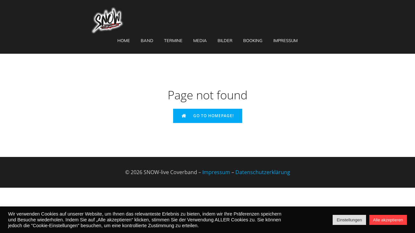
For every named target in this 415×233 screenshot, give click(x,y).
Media (200, 40)
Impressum (285, 40)
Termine (173, 40)
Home (123, 40)
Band (147, 40)
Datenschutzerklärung (262, 172)
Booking (253, 40)
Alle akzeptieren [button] (388, 219)
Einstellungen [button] (349, 219)
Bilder (225, 40)
